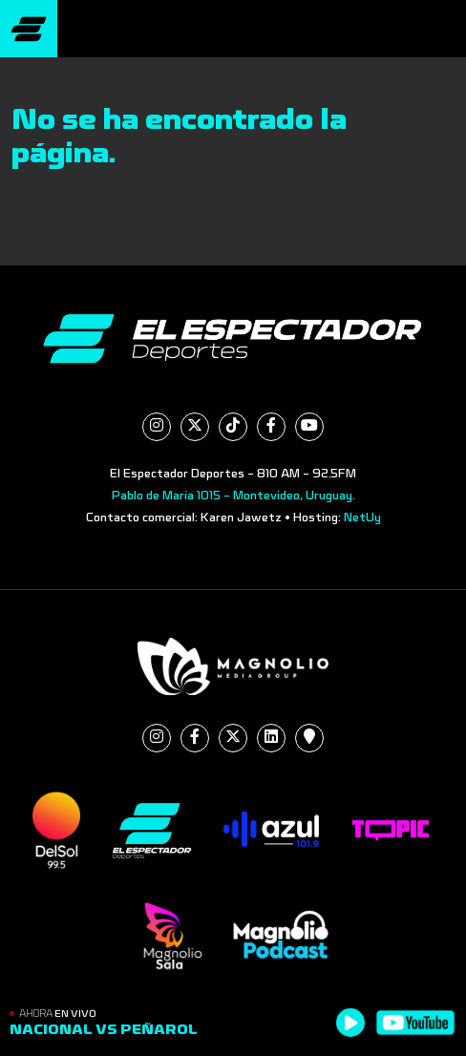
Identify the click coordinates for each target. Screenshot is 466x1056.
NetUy (362, 517)
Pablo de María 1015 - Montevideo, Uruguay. (233, 495)
